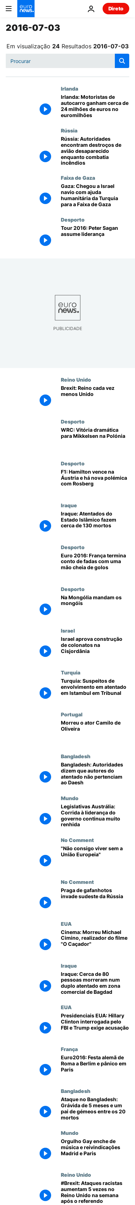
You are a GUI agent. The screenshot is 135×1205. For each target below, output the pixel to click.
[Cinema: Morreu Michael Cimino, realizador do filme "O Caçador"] (95, 941)
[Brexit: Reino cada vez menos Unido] (95, 397)
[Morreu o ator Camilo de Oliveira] (95, 732)
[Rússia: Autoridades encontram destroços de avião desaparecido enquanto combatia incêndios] (95, 151)
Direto (115, 8)
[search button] (122, 61)
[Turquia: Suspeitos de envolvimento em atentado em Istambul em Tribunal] (95, 690)
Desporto (73, 219)
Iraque (69, 505)
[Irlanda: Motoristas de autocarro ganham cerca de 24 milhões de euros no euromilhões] (95, 106)
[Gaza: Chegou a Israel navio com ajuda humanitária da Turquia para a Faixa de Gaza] (95, 195)
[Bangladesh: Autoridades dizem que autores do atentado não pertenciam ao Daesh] (95, 774)
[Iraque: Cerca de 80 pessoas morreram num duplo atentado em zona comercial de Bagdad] (95, 983)
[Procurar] (67, 61)
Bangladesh (75, 756)
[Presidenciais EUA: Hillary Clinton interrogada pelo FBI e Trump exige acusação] (95, 1025)
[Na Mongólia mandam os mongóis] (95, 607)
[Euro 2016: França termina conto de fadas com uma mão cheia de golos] (95, 565)
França (69, 1049)
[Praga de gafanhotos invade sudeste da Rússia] (95, 899)
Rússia (69, 130)
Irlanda (69, 88)
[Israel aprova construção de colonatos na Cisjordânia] (95, 648)
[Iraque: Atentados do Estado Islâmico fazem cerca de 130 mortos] (95, 523)
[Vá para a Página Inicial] (26, 8)
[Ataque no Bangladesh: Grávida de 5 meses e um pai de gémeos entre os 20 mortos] (95, 1109)
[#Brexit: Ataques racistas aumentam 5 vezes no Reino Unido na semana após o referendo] (95, 1192)
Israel (68, 630)
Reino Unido (76, 379)
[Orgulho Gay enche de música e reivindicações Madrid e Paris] (95, 1150)
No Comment (77, 840)
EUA (66, 923)
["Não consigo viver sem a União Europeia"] (95, 858)
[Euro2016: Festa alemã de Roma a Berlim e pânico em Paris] (95, 1067)
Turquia (70, 672)
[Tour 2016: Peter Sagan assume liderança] (95, 237)
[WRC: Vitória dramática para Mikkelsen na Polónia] (95, 439)
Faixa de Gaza (78, 177)
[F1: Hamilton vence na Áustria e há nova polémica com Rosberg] (95, 481)
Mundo (69, 798)
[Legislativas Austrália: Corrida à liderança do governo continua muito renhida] (95, 816)
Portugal (71, 714)
